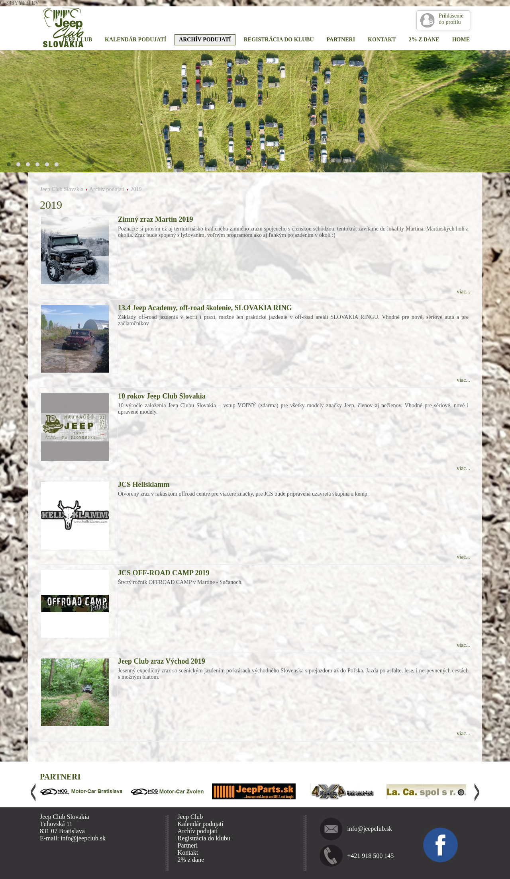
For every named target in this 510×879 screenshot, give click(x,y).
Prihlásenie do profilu (451, 19)
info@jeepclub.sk (369, 828)
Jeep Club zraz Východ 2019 (161, 661)
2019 (135, 189)
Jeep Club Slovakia (61, 189)
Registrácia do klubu (279, 40)
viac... (463, 292)
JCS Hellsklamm (144, 484)
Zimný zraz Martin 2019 (155, 219)
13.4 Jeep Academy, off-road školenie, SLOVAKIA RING (205, 308)
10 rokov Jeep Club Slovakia (162, 396)
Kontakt (382, 40)
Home (461, 40)
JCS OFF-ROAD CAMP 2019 (163, 573)
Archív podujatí (205, 40)
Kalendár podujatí (135, 40)
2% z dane (424, 40)
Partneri (341, 40)
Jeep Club (77, 40)
